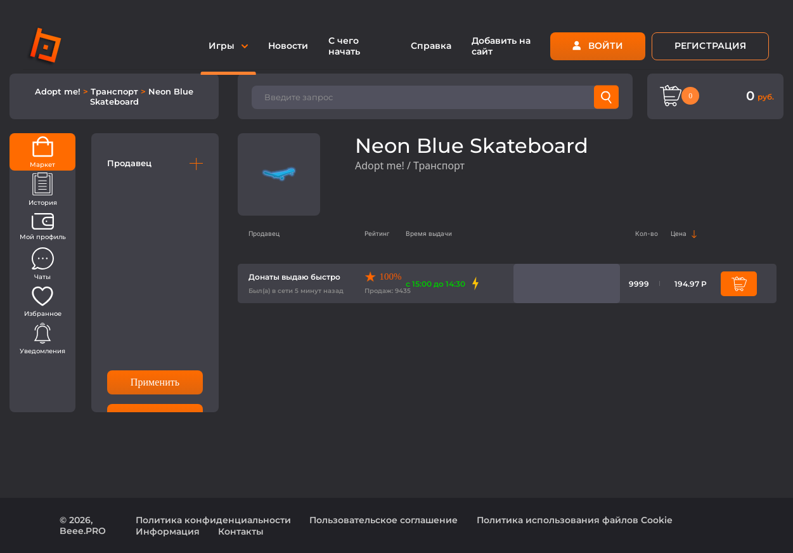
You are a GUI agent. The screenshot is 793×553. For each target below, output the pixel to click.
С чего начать (344, 46)
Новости (288, 45)
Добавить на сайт (501, 46)
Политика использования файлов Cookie (575, 520)
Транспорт (116, 91)
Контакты (241, 531)
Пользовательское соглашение (383, 520)
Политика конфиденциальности (213, 520)
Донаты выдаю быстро (294, 277)
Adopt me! (59, 91)
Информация (168, 531)
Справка (431, 45)
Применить (155, 382)
